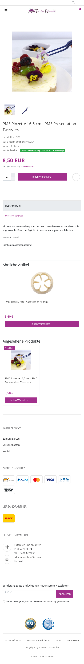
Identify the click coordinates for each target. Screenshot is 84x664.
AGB (58, 640)
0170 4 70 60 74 (23, 549)
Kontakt (7, 451)
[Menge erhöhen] (13, 175)
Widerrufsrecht (13, 640)
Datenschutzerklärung (38, 640)
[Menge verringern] (13, 179)
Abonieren (65, 593)
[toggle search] (73, 2)
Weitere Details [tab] (14, 216)
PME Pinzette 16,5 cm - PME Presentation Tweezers (21, 380)
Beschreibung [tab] (13, 205)
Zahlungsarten (11, 438)
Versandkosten (27, 166)
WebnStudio (48, 656)
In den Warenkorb (48, 176)
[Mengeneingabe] (7, 177)
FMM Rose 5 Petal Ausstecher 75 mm (26, 301)
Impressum (73, 640)
